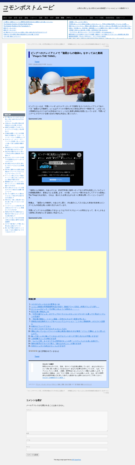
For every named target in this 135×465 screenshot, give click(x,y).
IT (76, 18)
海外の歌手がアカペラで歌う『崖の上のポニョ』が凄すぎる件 (56, 344)
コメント (29, 410)
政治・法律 (7, 18)
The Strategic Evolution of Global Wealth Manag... (18, 24)
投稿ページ (120, 18)
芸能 (69, 384)
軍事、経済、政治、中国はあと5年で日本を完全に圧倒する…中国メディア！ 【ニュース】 (96, 38)
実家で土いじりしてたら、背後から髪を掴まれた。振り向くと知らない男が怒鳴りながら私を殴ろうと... (100, 26)
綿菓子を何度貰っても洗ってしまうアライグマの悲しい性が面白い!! (14, 129)
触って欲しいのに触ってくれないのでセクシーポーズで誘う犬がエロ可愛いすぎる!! (64, 336)
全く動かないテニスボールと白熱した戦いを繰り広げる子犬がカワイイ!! (25, 32)
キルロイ (49, 64)
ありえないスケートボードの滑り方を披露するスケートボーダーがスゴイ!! (14, 159)
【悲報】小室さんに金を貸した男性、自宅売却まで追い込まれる (88, 30)
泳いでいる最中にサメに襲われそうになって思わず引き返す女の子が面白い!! (14, 196)
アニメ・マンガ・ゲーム (43, 384)
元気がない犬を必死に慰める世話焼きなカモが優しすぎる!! (21, 34)
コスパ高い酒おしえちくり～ (12, 36)
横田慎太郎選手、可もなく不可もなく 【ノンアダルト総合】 (87, 36)
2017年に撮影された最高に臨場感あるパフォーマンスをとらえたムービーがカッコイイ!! (14, 171)
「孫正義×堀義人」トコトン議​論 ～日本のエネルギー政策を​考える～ (58, 319)
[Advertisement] (45, 134)
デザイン (69, 18)
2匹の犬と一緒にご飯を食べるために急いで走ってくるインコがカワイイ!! (15, 202)
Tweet (37, 62)
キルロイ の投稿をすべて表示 (53, 377)
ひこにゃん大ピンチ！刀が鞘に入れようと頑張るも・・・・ (55, 309)
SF (75, 384)
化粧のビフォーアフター (41, 326)
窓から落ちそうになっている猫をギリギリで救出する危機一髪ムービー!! (14, 189)
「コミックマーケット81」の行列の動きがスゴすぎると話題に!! (45, 44)
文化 (26, 18)
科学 (52, 18)
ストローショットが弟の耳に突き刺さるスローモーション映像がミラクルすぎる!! (14, 208)
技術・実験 (60, 18)
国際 (40, 18)
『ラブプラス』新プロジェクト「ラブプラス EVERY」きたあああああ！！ (91, 32)
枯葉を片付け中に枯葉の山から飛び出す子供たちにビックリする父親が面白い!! (14, 214)
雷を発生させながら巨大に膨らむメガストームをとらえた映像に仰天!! (14, 165)
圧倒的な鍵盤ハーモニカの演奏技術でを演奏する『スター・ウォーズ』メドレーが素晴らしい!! (15, 135)
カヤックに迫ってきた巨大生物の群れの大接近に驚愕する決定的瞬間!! (14, 220)
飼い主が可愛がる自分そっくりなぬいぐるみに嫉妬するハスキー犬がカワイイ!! (14, 230)
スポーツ (33, 18)
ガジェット (83, 18)
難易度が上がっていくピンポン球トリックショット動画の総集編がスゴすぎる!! (14, 183)
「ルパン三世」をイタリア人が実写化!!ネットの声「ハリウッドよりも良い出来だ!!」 (65, 341)
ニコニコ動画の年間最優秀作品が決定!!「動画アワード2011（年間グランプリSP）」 (65, 307)
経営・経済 (18, 18)
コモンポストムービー (27, 9)
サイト (28, 447)
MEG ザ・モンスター (9, 28)
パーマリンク (88, 384)
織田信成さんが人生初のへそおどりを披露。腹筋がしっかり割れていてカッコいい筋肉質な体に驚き (99, 34)
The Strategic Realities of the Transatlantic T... (17, 26)
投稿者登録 (110, 18)
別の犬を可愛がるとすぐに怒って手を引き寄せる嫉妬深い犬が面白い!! (14, 153)
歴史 (46, 18)
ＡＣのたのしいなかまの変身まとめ (45, 304)
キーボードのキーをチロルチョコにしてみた (49, 329)
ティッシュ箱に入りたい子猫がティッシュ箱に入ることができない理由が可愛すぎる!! (14, 177)
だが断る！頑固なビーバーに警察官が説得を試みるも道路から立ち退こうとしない (28, 22)
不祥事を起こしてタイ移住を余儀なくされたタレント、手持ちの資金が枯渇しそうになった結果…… (99, 24)
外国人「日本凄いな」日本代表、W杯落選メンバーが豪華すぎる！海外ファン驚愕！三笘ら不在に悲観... (100, 28)
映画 (82, 384)
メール (28, 440)
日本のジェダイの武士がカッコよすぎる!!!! (48, 346)
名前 (27, 433)
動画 (78, 384)
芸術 (91, 18)
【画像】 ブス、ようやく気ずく (78, 22)
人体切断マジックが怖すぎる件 (43, 339)
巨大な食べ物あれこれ (40, 312)
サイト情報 (99, 18)
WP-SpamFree (76, 460)
